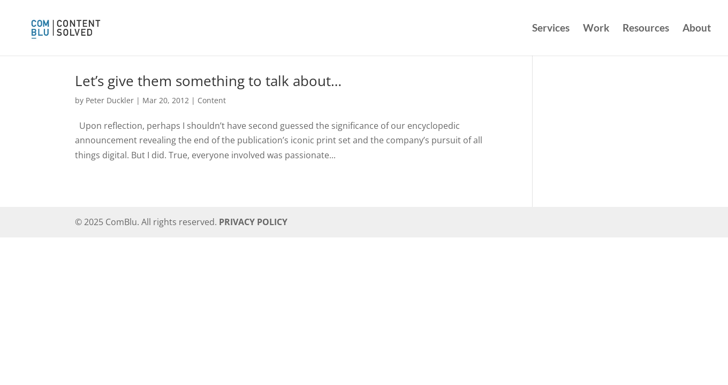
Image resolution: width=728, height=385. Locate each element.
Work (596, 29)
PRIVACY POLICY (253, 222)
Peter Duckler (110, 100)
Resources (646, 29)
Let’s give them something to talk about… (208, 80)
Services (551, 29)
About (696, 29)
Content (212, 100)
